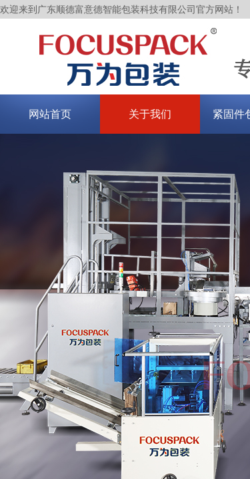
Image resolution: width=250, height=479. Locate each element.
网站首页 (50, 114)
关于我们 (150, 114)
